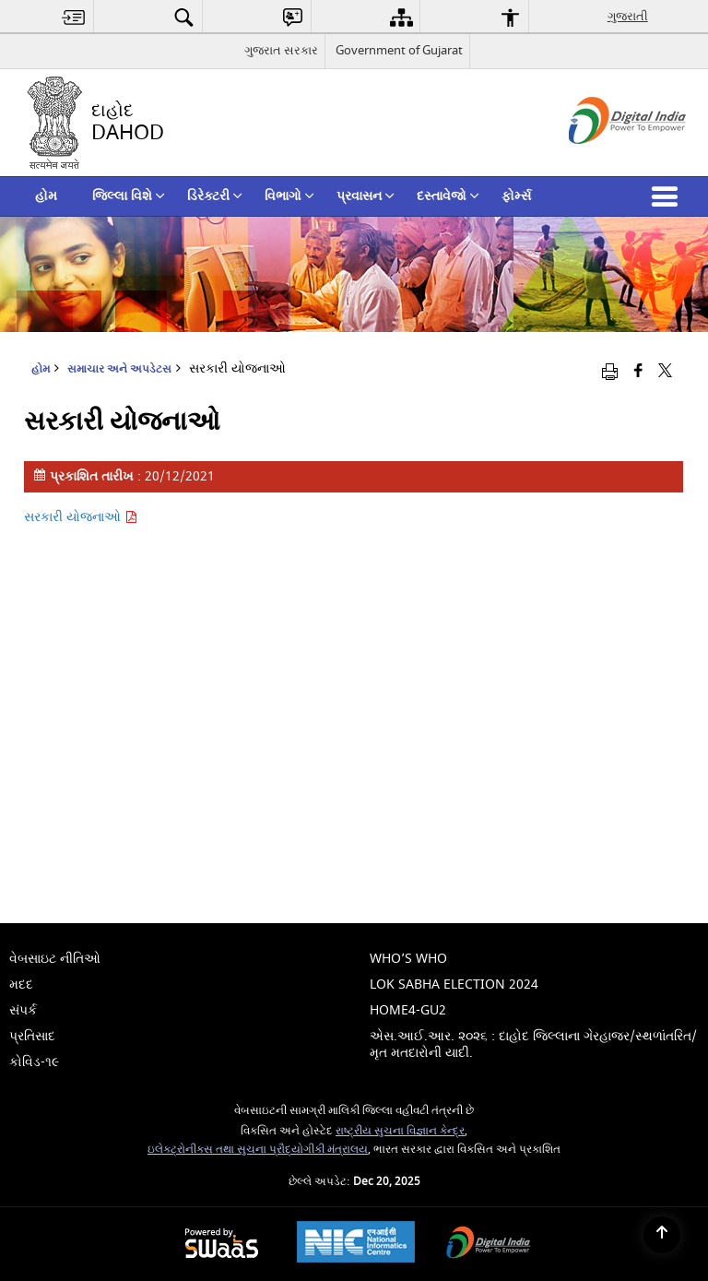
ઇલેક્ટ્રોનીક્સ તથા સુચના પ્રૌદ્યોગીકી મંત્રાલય (258, 1149)
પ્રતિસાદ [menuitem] (32, 1036)
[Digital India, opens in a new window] (488, 1244)
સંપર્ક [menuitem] (23, 1010)
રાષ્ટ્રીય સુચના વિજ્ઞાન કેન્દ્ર (400, 1131)
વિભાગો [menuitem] (289, 196)
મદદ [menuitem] (21, 984)
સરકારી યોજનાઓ (80, 517)
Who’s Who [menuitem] (408, 958)
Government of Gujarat (399, 50)
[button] (668, 196)
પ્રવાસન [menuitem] (365, 196)
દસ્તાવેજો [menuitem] (448, 196)
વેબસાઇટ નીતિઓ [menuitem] (54, 958)
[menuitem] (73, 17)
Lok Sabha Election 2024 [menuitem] (454, 984)
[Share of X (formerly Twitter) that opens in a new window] (665, 371)
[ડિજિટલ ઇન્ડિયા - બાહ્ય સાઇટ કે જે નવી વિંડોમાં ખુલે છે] (604, 160)
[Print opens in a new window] (609, 371)
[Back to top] (661, 1234)
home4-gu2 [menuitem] (408, 1010)
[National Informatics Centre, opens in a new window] (356, 1244)
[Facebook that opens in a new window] (638, 371)
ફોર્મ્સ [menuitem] (516, 196)
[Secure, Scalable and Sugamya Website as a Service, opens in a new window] (221, 1244)
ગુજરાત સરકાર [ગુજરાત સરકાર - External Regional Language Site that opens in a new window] (281, 50)
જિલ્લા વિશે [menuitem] (128, 196)
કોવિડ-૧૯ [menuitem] (34, 1062)
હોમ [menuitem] (46, 196)
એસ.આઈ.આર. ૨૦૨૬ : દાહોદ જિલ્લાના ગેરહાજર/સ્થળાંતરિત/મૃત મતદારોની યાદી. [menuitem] (533, 1044)
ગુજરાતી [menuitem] (628, 16)
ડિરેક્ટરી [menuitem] (214, 196)
